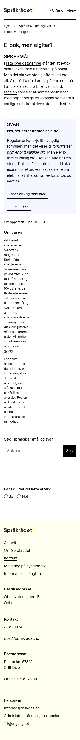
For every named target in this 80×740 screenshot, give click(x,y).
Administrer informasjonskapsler (31, 715)
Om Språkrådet (17, 550)
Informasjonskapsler (21, 708)
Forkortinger (19, 206)
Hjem (8, 26)
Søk (56, 10)
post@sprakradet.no (21, 638)
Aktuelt (10, 543)
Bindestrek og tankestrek (28, 194)
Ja (11, 497)
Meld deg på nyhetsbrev (25, 566)
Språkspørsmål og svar (35, 26)
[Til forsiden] (19, 10)
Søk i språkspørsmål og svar (28, 439)
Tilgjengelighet (16, 723)
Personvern (13, 700)
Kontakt (10, 558)
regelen (10, 92)
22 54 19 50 (13, 627)
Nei (25, 497)
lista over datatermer (23, 63)
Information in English (22, 573)
